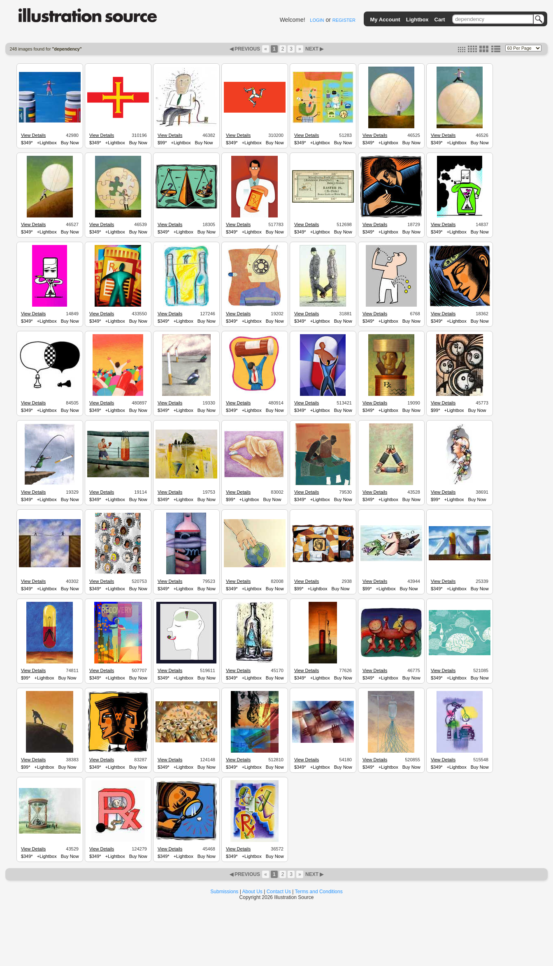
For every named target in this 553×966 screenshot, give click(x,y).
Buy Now (70, 142)
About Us (252, 891)
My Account (385, 19)
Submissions (224, 891)
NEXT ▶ (314, 49)
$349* (27, 142)
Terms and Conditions (319, 891)
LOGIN (317, 20)
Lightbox (417, 19)
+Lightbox (47, 142)
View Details (33, 135)
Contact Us (279, 891)
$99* (162, 142)
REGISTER (344, 20)
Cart (439, 19)
